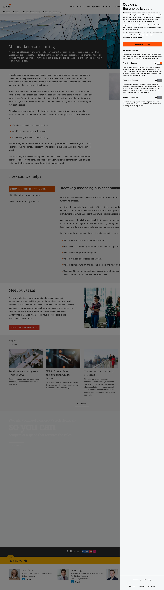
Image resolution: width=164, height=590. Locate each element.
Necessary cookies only (142, 580)
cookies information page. (132, 37)
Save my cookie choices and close (142, 586)
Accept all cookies (142, 44)
